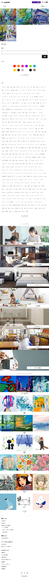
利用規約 (3, 561)
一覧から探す (4, 532)
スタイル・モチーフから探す (8, 529)
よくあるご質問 (4, 555)
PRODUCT (3, 523)
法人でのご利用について (6, 559)
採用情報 (3, 568)
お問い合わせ (4, 557)
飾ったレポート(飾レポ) (6, 546)
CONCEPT (3, 521)
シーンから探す (5, 527)
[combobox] (43, 6)
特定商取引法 (4, 566)
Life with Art (3, 544)
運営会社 (3, 552)
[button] (24, 75)
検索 (45, 56)
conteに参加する (4, 538)
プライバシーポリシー (5, 564)
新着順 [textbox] (42, 6)
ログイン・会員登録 (36, 2)
